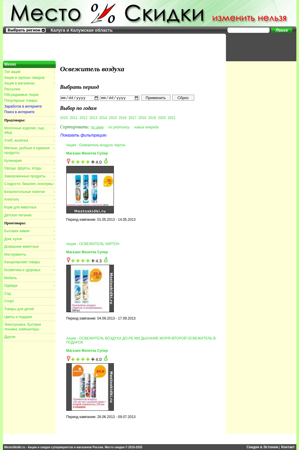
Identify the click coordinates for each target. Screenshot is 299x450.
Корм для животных (29, 207)
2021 (172, 118)
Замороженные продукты (29, 176)
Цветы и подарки (18, 317)
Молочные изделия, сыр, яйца (29, 130)
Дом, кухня (29, 239)
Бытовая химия (29, 231)
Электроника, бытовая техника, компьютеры (22, 326)
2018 (142, 118)
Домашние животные (21, 246)
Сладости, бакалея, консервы (29, 184)
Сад (7, 293)
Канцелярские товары (22, 262)
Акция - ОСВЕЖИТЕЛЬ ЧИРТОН (92, 244)
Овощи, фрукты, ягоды (29, 168)
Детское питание (18, 215)
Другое (10, 337)
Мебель (10, 278)
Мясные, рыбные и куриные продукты (29, 150)
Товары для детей (19, 309)
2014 (103, 118)
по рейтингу (118, 127)
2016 (123, 118)
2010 (64, 118)
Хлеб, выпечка (29, 140)
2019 (152, 118)
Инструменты (15, 254)
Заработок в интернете (23, 106)
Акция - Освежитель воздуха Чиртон (96, 145)
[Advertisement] (258, 47)
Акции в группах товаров (29, 78)
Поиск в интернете (19, 112)
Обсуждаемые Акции (21, 95)
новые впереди (146, 127)
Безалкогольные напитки (29, 192)
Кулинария (29, 161)
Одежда (29, 285)
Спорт (9, 301)
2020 (162, 118)
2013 (93, 118)
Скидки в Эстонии (262, 447)
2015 (113, 118)
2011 (74, 118)
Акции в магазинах (29, 83)
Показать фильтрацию (83, 135)
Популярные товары (21, 101)
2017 (132, 118)
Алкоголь (29, 199)
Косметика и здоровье (29, 270)
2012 (83, 118)
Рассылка (12, 89)
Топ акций (29, 72)
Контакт (288, 447)
